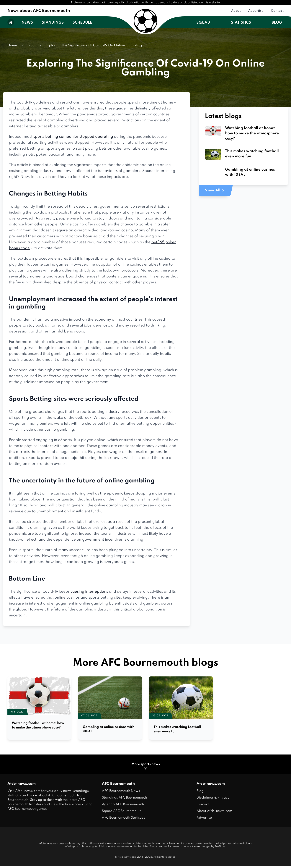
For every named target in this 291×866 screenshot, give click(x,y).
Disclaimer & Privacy (213, 797)
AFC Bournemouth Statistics (123, 817)
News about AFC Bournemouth (38, 11)
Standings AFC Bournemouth (124, 797)
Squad (203, 23)
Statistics (241, 23)
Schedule (82, 23)
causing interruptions (89, 592)
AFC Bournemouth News (121, 791)
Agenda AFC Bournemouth (123, 804)
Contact (277, 10)
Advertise (256, 10)
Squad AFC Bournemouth (121, 811)
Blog (277, 23)
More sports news (145, 766)
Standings (53, 23)
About (236, 10)
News (27, 23)
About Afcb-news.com (214, 811)
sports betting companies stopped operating (73, 137)
